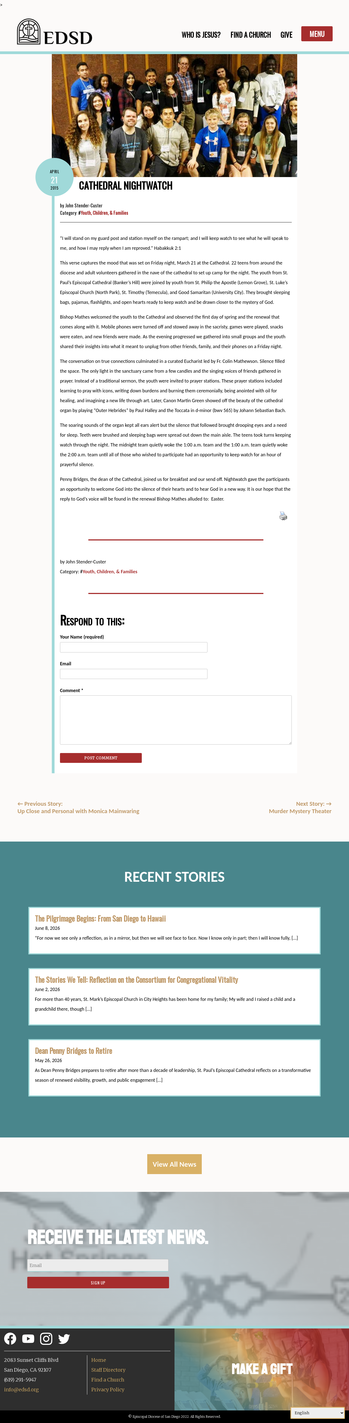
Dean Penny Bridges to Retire (73, 1050)
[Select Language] (317, 1413)
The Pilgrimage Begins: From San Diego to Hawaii (100, 918)
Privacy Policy (107, 1389)
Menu (316, 33)
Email (65, 664)
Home (98, 1360)
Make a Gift (261, 1369)
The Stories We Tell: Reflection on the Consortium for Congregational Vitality (136, 979)
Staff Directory (108, 1370)
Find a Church (107, 1380)
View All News (174, 1164)
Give (286, 35)
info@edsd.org (21, 1389)
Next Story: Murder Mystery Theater (300, 807)
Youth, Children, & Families (104, 212)
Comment (71, 690)
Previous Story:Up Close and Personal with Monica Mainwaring (78, 807)
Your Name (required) (82, 637)
